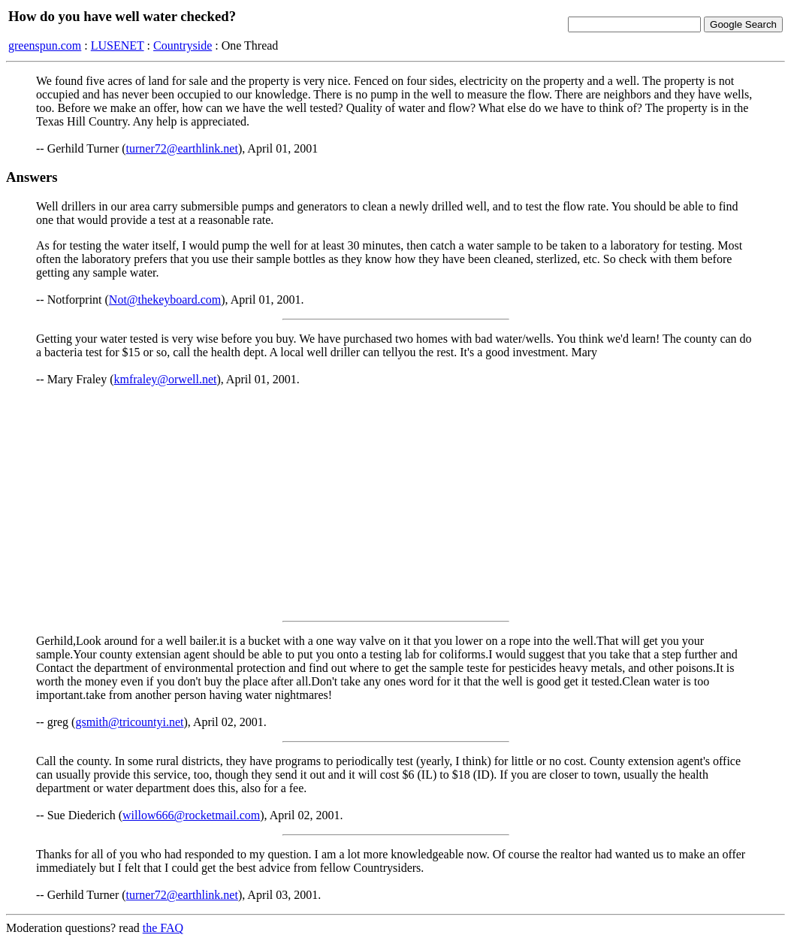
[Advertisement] (395, 503)
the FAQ (163, 927)
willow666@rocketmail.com (191, 815)
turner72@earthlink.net (182, 148)
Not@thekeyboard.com (165, 299)
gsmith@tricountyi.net (129, 722)
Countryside (182, 45)
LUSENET (117, 45)
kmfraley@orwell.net (165, 379)
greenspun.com (44, 45)
